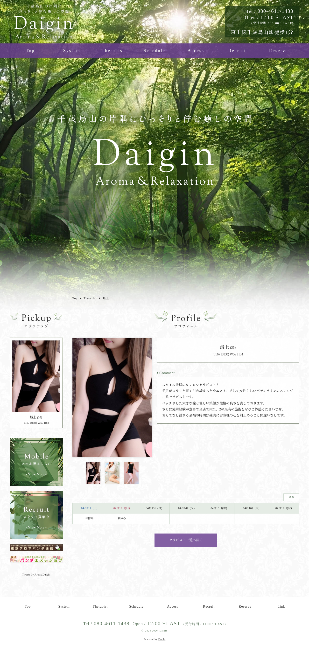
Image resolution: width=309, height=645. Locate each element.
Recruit (237, 50)
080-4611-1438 (269, 11)
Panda (161, 639)
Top (30, 50)
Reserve (278, 50)
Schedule (154, 50)
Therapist (113, 50)
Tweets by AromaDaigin (36, 574)
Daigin (164, 630)
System (71, 50)
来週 (291, 497)
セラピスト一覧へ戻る (186, 540)
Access (196, 50)
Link (281, 606)
